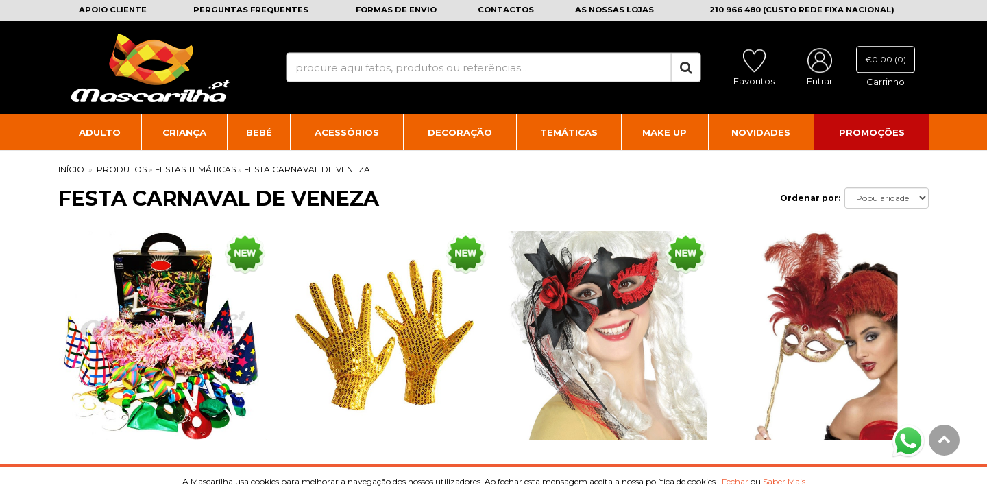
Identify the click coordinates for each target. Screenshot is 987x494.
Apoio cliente (113, 9)
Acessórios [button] (347, 132)
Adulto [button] (100, 132)
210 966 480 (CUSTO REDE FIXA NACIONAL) (801, 9)
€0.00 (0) (885, 59)
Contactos (506, 9)
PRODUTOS (122, 169)
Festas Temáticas (195, 169)
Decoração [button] (460, 132)
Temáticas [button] (569, 132)
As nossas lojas (614, 9)
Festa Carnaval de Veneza (307, 169)
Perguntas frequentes (250, 9)
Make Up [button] (664, 132)
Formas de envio (396, 9)
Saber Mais (784, 481)
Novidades (760, 132)
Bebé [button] (259, 132)
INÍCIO (71, 169)
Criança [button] (184, 132)
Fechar (735, 481)
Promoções (872, 132)
